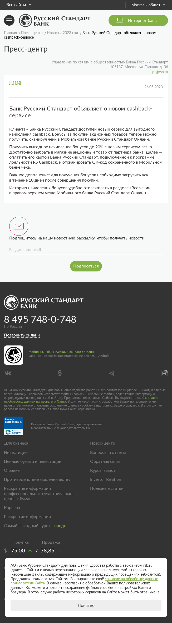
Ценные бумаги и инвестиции (32, 461)
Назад (15, 82)
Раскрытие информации (27, 517)
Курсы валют (103, 470)
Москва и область (148, 5)
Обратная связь (105, 461)
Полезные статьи (107, 488)
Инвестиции (16, 452)
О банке (11, 470)
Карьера (12, 508)
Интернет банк (142, 21)
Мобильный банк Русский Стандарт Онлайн (61, 351)
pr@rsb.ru (160, 72)
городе (59, 526)
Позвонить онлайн (22, 335)
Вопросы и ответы (108, 452)
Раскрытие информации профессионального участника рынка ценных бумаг (40, 493)
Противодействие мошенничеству (37, 479)
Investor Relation (105, 479)
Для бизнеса (16, 443)
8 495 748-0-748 (40, 320)
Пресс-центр (102, 443)
